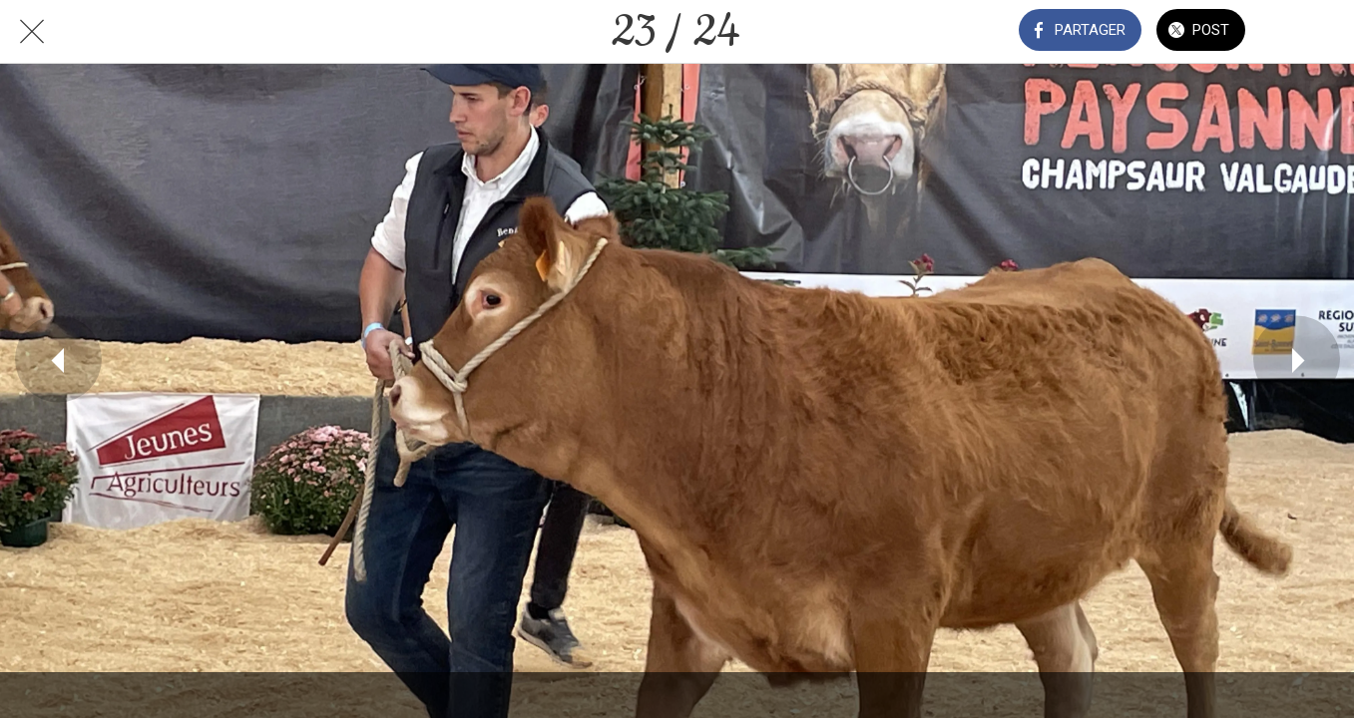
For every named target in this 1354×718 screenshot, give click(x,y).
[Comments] (1302, 32)
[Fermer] (32, 32)
